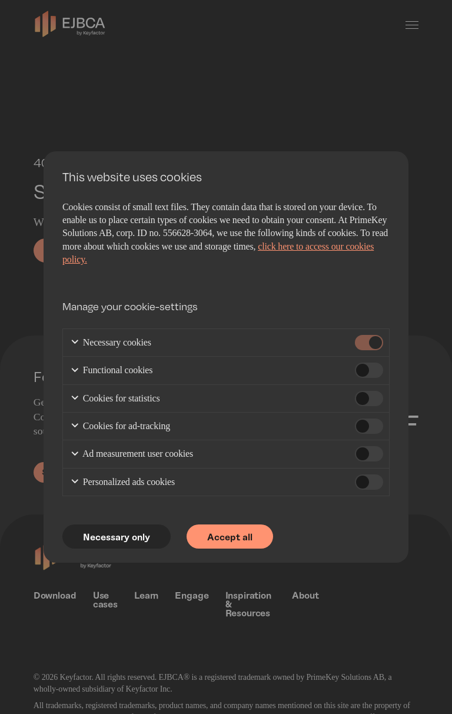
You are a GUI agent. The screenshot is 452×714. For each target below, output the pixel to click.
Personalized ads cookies (122, 482)
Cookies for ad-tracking (120, 426)
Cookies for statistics (115, 398)
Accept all (230, 536)
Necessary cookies (110, 342)
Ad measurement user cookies (131, 454)
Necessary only (116, 536)
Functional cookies (111, 371)
